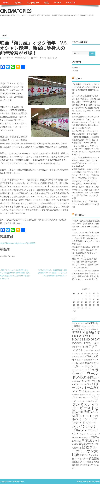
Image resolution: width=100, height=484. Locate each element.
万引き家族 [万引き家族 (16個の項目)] (77, 437)
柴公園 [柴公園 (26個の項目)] (93, 458)
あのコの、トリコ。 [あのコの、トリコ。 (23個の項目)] (82, 342)
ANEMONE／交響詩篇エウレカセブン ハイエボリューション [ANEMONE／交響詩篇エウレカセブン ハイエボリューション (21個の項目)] (85, 326)
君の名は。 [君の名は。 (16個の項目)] (85, 437)
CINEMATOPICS (15, 11)
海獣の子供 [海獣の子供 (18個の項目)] (91, 462)
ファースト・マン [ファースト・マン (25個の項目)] (89, 415)
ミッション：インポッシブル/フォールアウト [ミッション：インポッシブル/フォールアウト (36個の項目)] (85, 428)
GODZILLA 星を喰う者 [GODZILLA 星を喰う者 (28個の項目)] (86, 332)
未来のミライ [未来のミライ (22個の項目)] (86, 455)
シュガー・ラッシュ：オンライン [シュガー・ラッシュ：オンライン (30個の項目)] (85, 366)
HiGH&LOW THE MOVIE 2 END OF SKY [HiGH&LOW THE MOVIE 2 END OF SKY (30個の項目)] (86, 337)
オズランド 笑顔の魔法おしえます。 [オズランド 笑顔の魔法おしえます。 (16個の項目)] (88, 353)
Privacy (57, 2)
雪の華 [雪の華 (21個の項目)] (83, 464)
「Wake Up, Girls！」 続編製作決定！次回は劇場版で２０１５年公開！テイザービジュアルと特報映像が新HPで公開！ (52, 273)
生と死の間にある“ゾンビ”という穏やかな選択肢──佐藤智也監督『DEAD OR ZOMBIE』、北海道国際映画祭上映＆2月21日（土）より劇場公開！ (85, 137)
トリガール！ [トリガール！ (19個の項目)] (90, 394)
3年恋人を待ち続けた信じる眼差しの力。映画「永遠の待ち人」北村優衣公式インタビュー (86, 224)
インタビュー (33, 2)
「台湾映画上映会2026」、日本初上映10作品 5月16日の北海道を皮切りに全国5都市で (85, 87)
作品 (46, 2)
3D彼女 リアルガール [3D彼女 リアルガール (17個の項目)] (79, 323)
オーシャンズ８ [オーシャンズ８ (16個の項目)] (77, 356)
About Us (70, 2)
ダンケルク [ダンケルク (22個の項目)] (84, 391)
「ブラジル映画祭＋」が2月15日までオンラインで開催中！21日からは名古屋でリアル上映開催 (85, 149)
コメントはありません (49, 58)
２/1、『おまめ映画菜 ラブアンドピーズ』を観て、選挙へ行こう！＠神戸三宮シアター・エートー (85, 160)
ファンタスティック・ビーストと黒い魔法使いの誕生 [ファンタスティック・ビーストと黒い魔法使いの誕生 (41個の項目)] (85, 408)
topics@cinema (7, 58)
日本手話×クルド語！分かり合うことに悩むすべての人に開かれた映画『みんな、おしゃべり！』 (86, 108)
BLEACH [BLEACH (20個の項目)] (94, 329)
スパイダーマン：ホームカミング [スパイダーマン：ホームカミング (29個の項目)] (85, 387)
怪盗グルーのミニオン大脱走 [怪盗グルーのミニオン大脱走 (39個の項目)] (85, 451)
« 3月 (74, 311)
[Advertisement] (51, 24)
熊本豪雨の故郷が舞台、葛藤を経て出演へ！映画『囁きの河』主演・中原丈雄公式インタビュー (85, 250)
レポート (18, 2)
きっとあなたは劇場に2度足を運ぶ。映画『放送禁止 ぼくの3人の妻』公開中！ (86, 99)
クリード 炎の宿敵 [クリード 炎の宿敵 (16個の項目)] (83, 360)
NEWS (5, 2)
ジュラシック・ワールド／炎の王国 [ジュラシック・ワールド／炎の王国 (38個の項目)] (85, 373)
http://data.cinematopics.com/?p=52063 (17, 243)
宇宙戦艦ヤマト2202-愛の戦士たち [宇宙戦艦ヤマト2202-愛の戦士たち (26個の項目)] (86, 442)
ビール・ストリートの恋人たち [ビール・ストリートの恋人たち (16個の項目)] (84, 401)
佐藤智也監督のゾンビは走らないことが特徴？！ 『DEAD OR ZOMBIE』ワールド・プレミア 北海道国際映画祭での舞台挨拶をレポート (86, 122)
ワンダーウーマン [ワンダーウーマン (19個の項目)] (87, 434)
